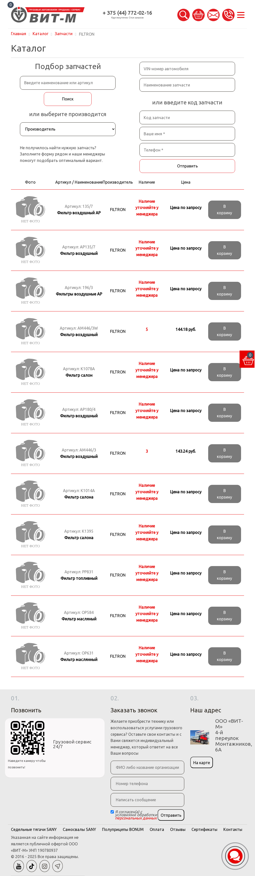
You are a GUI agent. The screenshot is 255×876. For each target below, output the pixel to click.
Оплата (157, 829)
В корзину (224, 209)
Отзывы (178, 829)
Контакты (232, 829)
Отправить (187, 166)
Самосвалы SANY (79, 829)
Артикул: (79, 209)
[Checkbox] (112, 811)
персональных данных (136, 818)
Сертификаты (204, 829)
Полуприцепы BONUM (123, 829)
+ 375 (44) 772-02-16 (127, 13)
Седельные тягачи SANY (34, 829)
